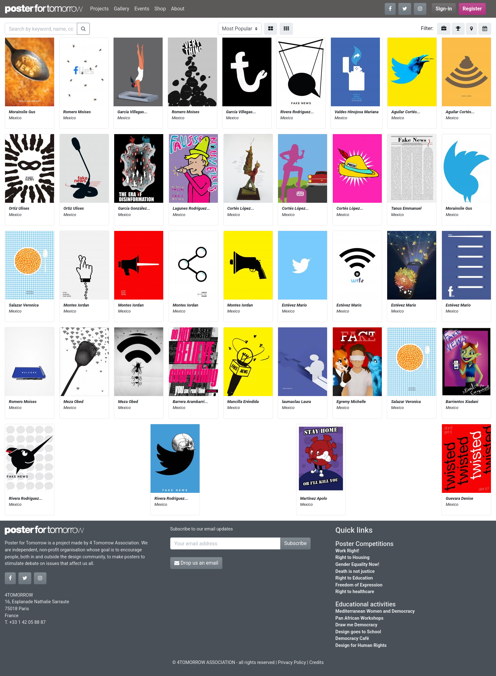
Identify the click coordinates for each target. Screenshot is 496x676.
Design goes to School (358, 632)
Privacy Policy (292, 662)
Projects (99, 9)
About (177, 9)
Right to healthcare (354, 591)
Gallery (121, 9)
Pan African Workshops (359, 618)
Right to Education (354, 578)
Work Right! (347, 551)
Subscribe (295, 543)
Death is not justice (355, 571)
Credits (316, 662)
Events (141, 9)
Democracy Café (352, 638)
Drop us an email (196, 563)
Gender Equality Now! (357, 564)
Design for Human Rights (361, 645)
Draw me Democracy (356, 625)
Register (472, 9)
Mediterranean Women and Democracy (375, 611)
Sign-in (444, 9)
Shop (160, 9)
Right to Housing (352, 557)
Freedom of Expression (358, 585)
